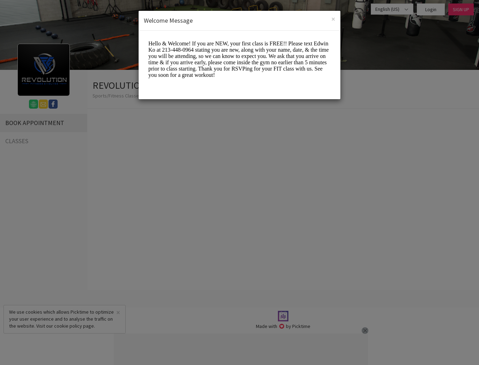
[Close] (333, 19)
